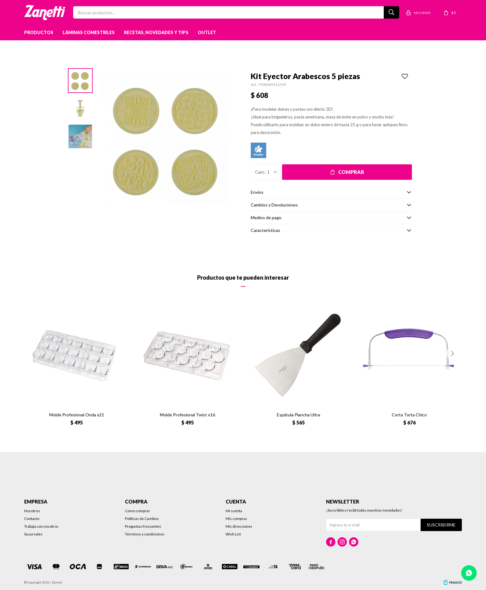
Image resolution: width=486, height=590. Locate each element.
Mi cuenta (234, 510)
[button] (452, 353)
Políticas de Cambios (142, 518)
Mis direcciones (239, 526)
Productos (38, 32)
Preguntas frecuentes (143, 526)
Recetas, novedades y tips (156, 32)
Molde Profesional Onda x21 (76, 414)
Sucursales (33, 534)
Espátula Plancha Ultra (298, 414)
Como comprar (137, 510)
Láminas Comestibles (89, 32)
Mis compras (236, 518)
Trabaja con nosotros (41, 526)
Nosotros (32, 510)
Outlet (207, 32)
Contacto (31, 518)
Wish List (233, 534)
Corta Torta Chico (409, 414)
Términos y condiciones (145, 534)
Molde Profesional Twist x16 (187, 414)
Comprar (351, 172)
